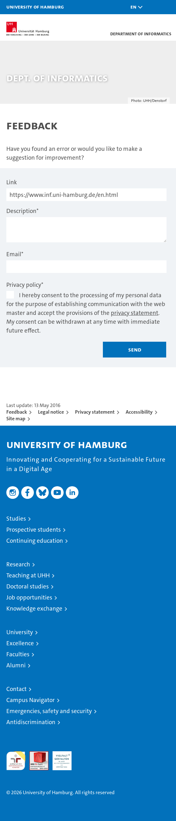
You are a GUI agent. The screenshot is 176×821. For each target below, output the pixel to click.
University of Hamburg (35, 6)
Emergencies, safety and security (49, 711)
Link (11, 182)
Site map (15, 418)
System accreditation (85, 758)
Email (14, 254)
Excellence (20, 643)
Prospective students (33, 530)
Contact (16, 689)
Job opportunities (29, 597)
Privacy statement (95, 412)
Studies (16, 519)
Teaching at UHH (28, 575)
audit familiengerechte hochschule (15, 760)
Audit (35, 754)
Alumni (16, 665)
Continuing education (34, 541)
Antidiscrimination (30, 722)
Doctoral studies (27, 586)
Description (22, 211)
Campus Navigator (30, 700)
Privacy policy (24, 285)
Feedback (16, 412)
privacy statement (134, 313)
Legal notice (51, 412)
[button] (135, 7)
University (19, 632)
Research (18, 564)
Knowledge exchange (34, 608)
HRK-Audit (59, 758)
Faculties (17, 654)
